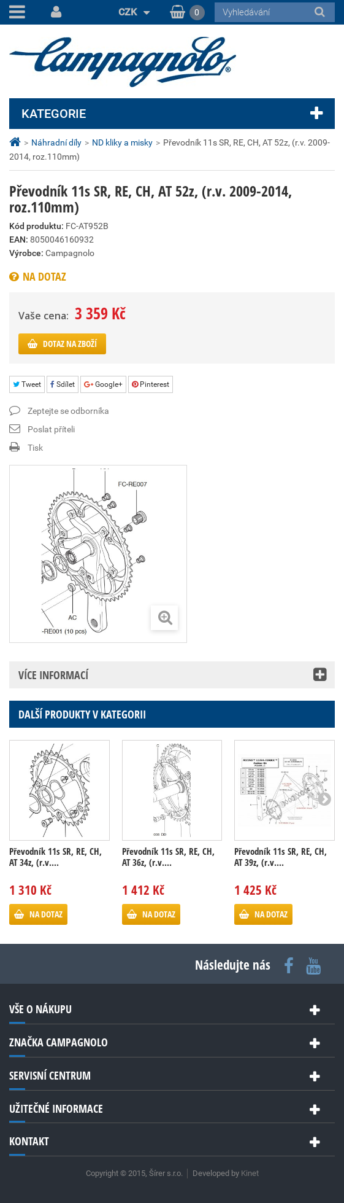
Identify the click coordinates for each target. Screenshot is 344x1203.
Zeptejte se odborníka (68, 411)
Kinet (250, 1173)
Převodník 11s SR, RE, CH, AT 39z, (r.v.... (280, 857)
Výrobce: (26, 253)
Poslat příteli (51, 429)
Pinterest (150, 384)
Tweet (27, 384)
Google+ (103, 384)
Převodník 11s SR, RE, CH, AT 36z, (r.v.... (168, 857)
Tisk (35, 448)
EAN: (18, 239)
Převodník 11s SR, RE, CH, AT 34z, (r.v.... (55, 857)
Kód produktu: (36, 226)
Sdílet (62, 384)
